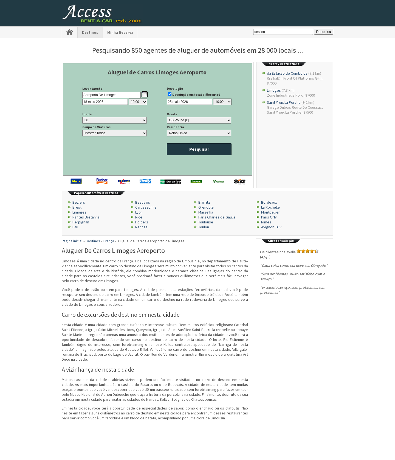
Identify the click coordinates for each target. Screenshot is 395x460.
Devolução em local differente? (196, 94)
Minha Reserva (120, 32)
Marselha (205, 212)
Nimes (266, 222)
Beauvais (142, 202)
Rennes (141, 227)
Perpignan (80, 222)
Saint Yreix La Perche (284, 102)
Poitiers (141, 222)
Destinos (90, 32)
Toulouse (205, 222)
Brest (76, 207)
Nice (138, 217)
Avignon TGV (271, 227)
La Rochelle (270, 207)
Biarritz (204, 202)
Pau (75, 227)
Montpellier (270, 212)
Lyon (139, 212)
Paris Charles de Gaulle (217, 217)
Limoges (274, 90)
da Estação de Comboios (287, 73)
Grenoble (206, 207)
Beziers (78, 202)
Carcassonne (146, 207)
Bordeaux (269, 202)
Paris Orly (269, 217)
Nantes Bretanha (86, 217)
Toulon (203, 227)
